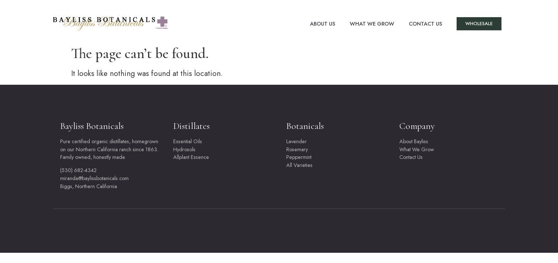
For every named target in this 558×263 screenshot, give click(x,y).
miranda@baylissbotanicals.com (94, 178)
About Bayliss (413, 141)
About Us (322, 23)
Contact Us (425, 23)
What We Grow (372, 23)
